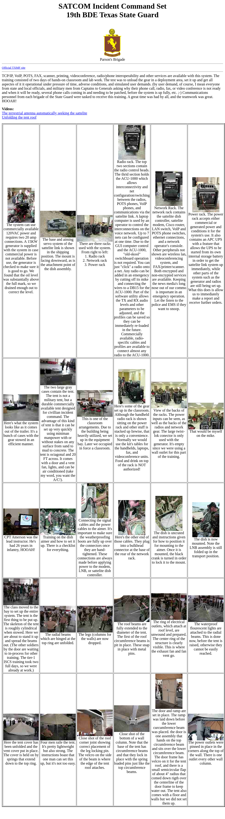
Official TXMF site (13, 67)
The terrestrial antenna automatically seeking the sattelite (44, 113)
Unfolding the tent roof (19, 117)
